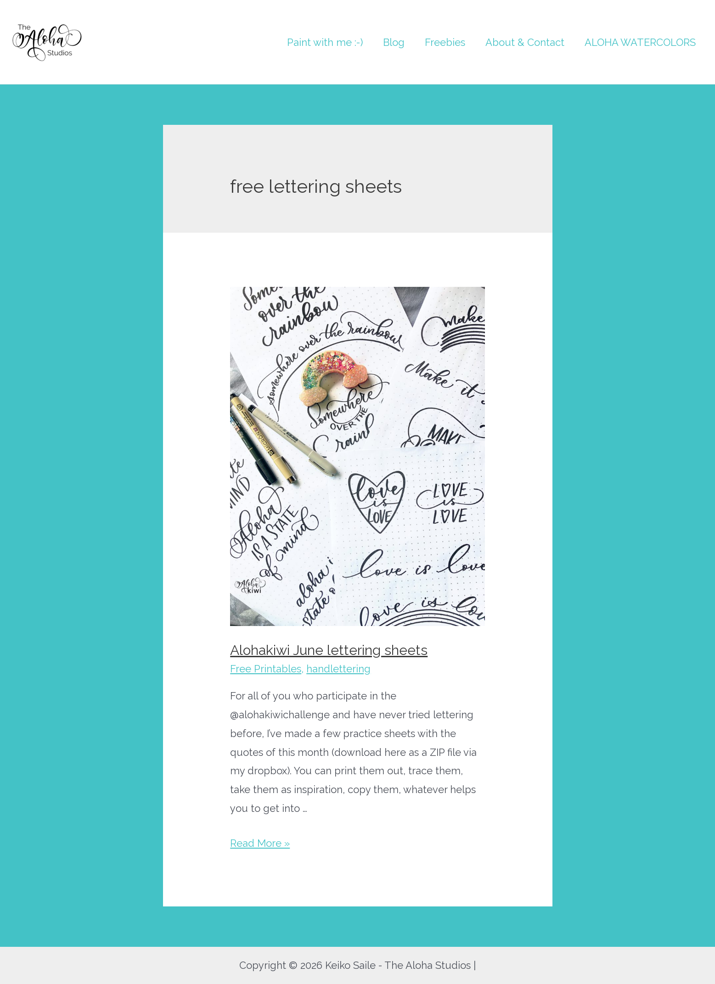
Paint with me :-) (325, 42)
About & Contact (524, 42)
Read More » (260, 843)
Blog (394, 42)
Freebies (445, 42)
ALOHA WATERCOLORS (640, 42)
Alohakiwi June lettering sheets (329, 650)
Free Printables (265, 669)
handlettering (338, 669)
